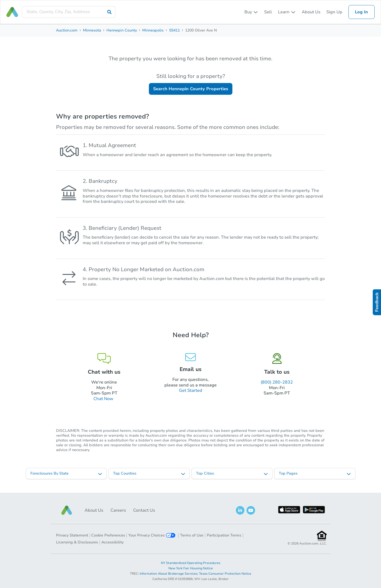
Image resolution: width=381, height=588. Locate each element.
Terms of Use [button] (191, 535)
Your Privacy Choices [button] (151, 535)
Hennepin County (121, 30)
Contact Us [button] (144, 510)
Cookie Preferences (108, 535)
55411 (174, 30)
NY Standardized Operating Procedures (190, 563)
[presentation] (68, 12)
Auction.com (67, 30)
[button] (66, 510)
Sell (268, 12)
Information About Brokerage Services (168, 573)
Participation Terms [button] (224, 535)
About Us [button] (94, 510)
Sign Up (334, 12)
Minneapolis (153, 30)
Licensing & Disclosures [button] (77, 542)
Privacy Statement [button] (72, 535)
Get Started (190, 390)
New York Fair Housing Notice (190, 568)
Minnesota (92, 30)
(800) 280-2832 (277, 382)
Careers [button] (118, 510)
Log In (361, 12)
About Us (311, 12)
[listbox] (251, 12)
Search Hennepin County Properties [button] (190, 89)
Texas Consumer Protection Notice (225, 573)
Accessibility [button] (112, 542)
